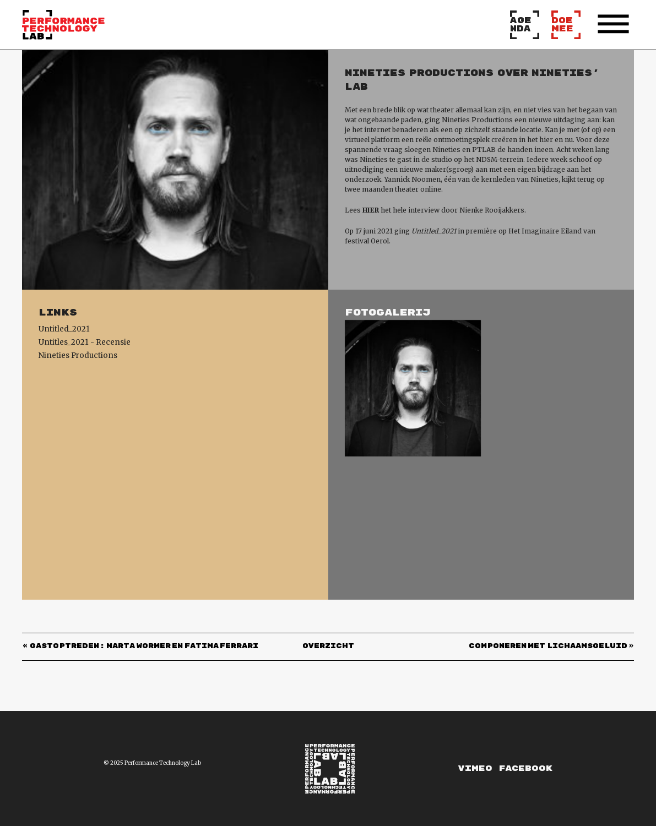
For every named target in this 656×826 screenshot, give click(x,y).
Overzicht (328, 646)
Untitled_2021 (64, 329)
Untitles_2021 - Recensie (85, 342)
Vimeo (475, 768)
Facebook (525, 768)
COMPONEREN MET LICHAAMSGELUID (548, 646)
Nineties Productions (78, 355)
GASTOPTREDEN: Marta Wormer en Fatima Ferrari (144, 646)
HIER (370, 210)
